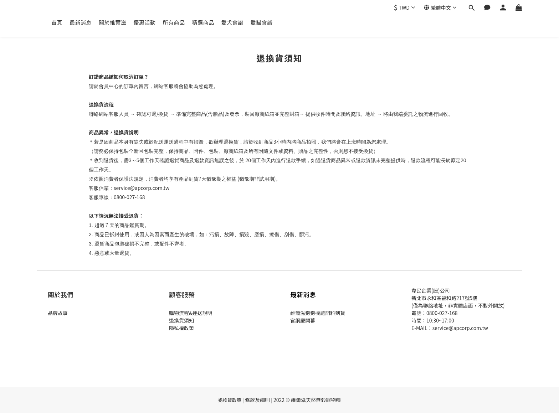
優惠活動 (145, 22)
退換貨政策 (229, 400)
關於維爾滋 (113, 22)
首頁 (56, 22)
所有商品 (174, 22)
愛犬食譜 (232, 22)
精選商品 (203, 22)
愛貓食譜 (262, 22)
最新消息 (81, 22)
